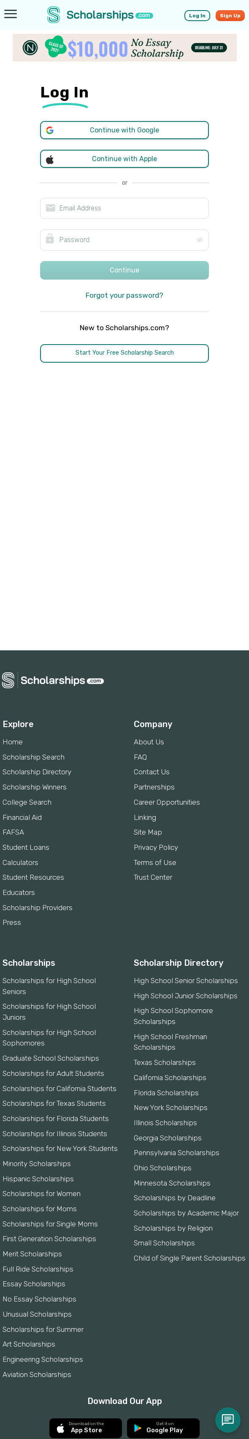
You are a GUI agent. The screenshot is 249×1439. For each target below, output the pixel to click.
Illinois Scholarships (165, 1122)
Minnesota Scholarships (172, 1183)
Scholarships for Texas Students (54, 1103)
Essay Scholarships (34, 1284)
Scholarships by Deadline (175, 1198)
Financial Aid (22, 817)
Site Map (148, 832)
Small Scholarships (164, 1243)
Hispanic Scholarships (38, 1179)
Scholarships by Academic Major (186, 1213)
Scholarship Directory (37, 772)
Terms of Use (155, 862)
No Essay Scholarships (39, 1299)
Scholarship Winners (35, 787)
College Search (27, 802)
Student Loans (26, 847)
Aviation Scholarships (37, 1374)
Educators (19, 892)
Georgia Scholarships (168, 1138)
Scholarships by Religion (173, 1228)
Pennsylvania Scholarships (176, 1152)
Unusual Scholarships (37, 1314)
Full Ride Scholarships (38, 1269)
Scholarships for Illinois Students (55, 1133)
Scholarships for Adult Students (53, 1073)
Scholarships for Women (42, 1193)
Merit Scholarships (32, 1254)
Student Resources (33, 877)
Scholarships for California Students (59, 1088)
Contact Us (152, 772)
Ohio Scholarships (163, 1168)
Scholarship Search (34, 757)
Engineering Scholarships (43, 1359)
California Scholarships (170, 1077)
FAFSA (13, 832)
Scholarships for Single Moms (50, 1224)
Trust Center (153, 877)
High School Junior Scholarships (186, 996)
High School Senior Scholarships (186, 980)
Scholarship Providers (38, 907)
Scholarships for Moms (40, 1209)
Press (12, 922)
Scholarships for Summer (43, 1329)
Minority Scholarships (37, 1163)
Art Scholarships (29, 1344)
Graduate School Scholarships (51, 1058)
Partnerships (154, 787)
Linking (145, 817)
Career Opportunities (167, 802)
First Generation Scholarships (49, 1238)
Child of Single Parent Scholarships (190, 1258)
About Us (149, 742)
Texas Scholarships (165, 1062)
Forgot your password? (124, 295)
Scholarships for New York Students (60, 1148)
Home (13, 742)
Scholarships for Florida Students (56, 1118)
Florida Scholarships (166, 1093)
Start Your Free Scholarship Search (125, 352)
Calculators (20, 862)
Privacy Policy (156, 847)
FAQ (140, 757)
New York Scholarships (171, 1107)
